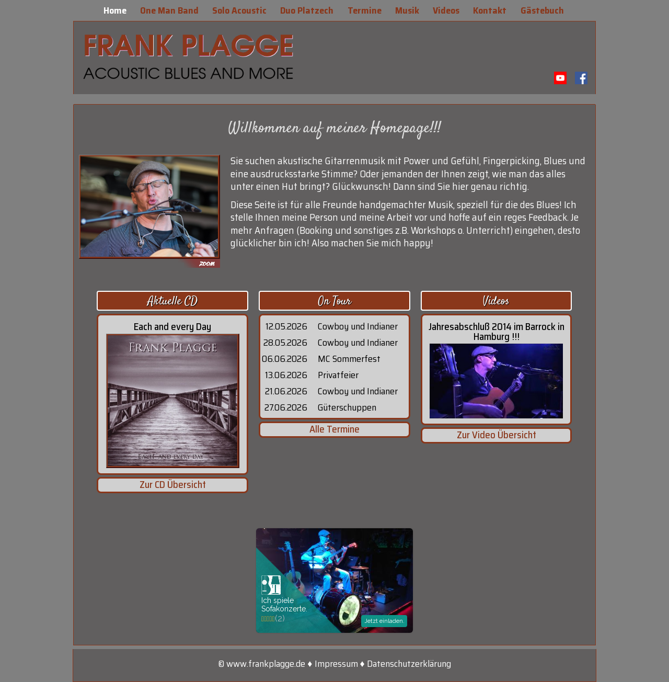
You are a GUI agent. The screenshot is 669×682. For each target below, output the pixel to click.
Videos (447, 10)
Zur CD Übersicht (173, 484)
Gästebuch (543, 10)
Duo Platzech (308, 10)
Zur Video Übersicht (496, 434)
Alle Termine (334, 429)
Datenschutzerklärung (409, 663)
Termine (366, 10)
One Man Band (170, 10)
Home (116, 10)
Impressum (336, 663)
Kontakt (491, 10)
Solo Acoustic (240, 10)
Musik (408, 10)
